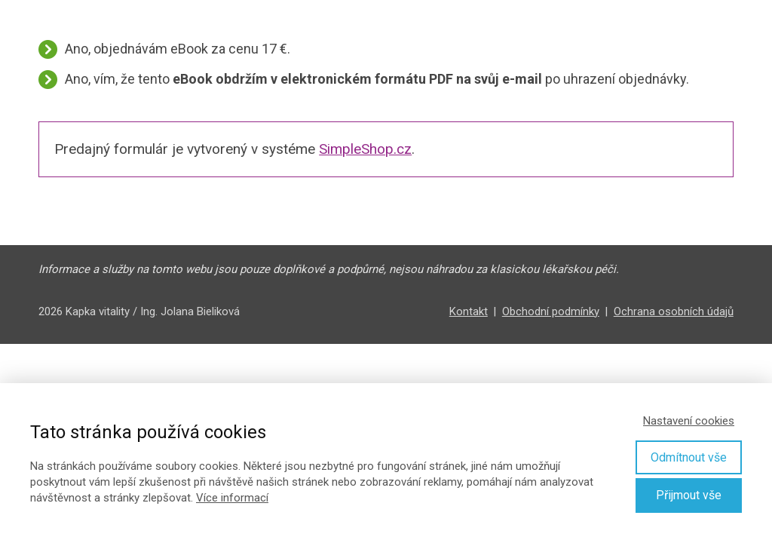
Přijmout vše (688, 495)
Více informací (232, 498)
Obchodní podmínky (550, 311)
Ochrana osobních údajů (674, 311)
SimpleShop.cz (365, 149)
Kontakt (468, 311)
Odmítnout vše (689, 457)
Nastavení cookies (688, 421)
